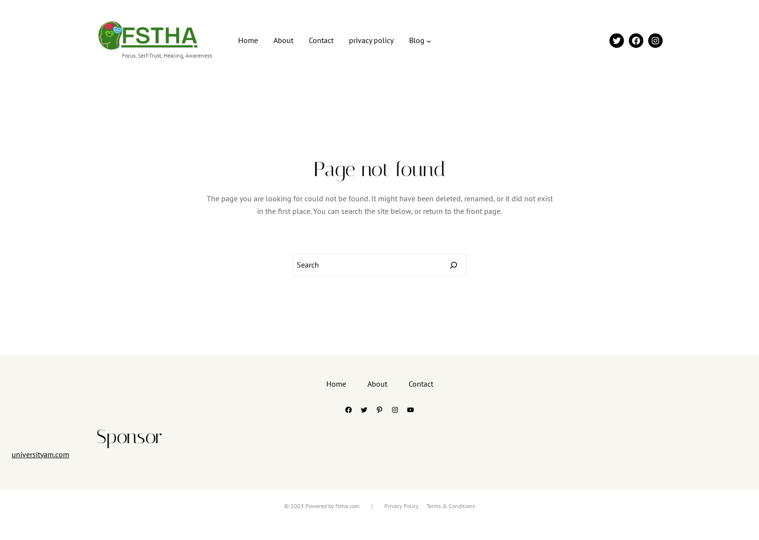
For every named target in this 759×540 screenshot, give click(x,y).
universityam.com (40, 454)
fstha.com (347, 506)
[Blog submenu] (428, 40)
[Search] (453, 265)
